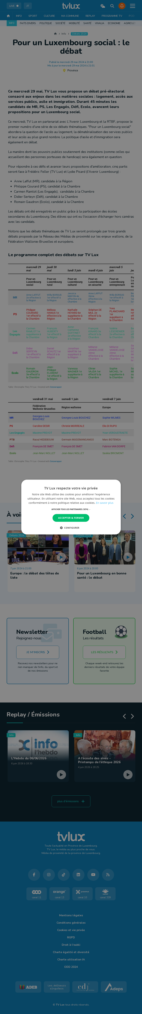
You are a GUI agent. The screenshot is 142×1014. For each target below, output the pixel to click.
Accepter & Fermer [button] (71, 517)
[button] (71, 509)
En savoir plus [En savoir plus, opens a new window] (104, 503)
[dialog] (71, 506)
